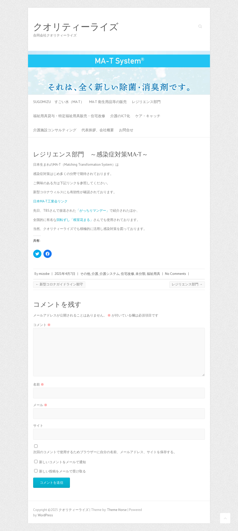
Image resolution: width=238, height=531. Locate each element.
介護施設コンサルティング (54, 130)
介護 (94, 274)
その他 (85, 274)
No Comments (175, 274)
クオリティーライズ (75, 27)
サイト (38, 425)
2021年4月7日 (64, 274)
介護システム (109, 274)
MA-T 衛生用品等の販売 (108, 101)
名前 (38, 384)
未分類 (140, 274)
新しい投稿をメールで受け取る (62, 471)
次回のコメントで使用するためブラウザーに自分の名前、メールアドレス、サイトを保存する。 (105, 452)
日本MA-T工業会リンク (50, 201)
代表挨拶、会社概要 (97, 130)
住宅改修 (127, 274)
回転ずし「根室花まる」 (75, 220)
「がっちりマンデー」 (92, 210)
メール (40, 405)
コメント (42, 325)
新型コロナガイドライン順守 (59, 284)
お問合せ (126, 130)
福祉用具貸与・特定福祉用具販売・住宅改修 (69, 116)
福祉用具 (153, 274)
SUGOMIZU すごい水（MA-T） (58, 101)
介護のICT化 (120, 116)
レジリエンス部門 (146, 101)
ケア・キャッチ (147, 116)
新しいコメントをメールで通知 (62, 462)
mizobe (44, 274)
